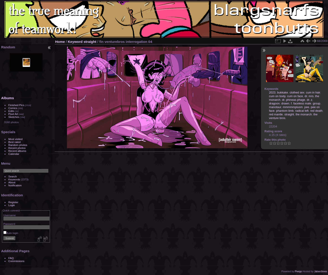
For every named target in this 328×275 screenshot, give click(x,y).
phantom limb (285, 110)
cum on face (295, 96)
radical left (301, 110)
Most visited (15, 139)
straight (90, 42)
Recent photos (17, 147)
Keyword (75, 42)
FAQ (11, 258)
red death (316, 110)
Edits (11, 110)
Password (9, 223)
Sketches (13, 116)
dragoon (274, 103)
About (11, 182)
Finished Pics (16, 105)
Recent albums (17, 150)
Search (12, 176)
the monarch (304, 114)
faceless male (302, 103)
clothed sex (297, 92)
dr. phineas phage (293, 99)
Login (11, 205)
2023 (272, 92)
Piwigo (298, 271)
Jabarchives (320, 271)
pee (306, 107)
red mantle (276, 114)
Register (13, 202)
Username (9, 215)
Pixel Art (13, 113)
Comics (12, 107)
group (316, 103)
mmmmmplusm (292, 107)
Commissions (16, 260)
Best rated (14, 141)
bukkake (282, 92)
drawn (285, 103)
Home (60, 42)
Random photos (17, 144)
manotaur (275, 107)
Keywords (14, 179)
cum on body (277, 96)
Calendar (13, 153)
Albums (7, 98)
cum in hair (313, 92)
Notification (15, 185)
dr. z (309, 99)
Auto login (10, 232)
